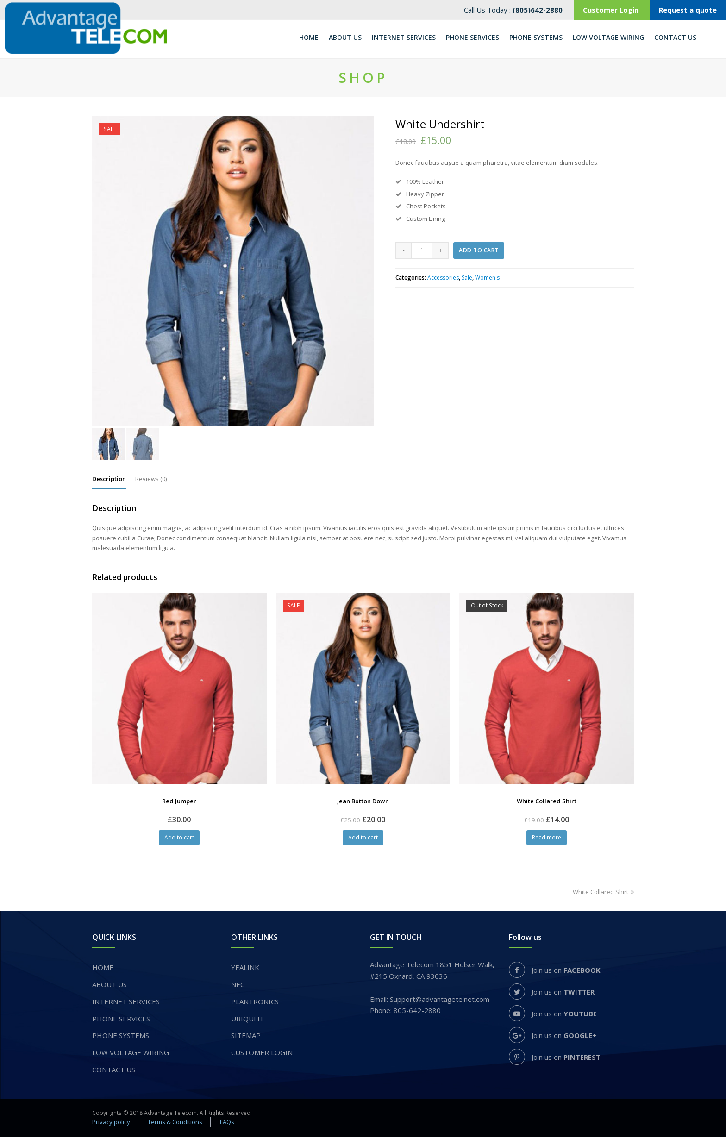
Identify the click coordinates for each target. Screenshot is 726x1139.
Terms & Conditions (175, 1124)
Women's (487, 280)
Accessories (443, 280)
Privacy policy (111, 1124)
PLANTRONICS (255, 1003)
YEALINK (245, 969)
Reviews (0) (151, 480)
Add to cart (479, 253)
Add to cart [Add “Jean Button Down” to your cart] (363, 840)
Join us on (555, 972)
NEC (237, 986)
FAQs (227, 1124)
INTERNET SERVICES (126, 1003)
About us (109, 986)
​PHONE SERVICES (121, 1020)
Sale (467, 280)
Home (102, 969)
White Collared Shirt (603, 894)
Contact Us (113, 1071)
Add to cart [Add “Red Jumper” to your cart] (179, 840)
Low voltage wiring (130, 1054)
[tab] (109, 480)
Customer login (262, 1054)
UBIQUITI (247, 1020)
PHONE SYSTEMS (120, 1037)
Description (109, 480)
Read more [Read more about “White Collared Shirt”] (546, 840)
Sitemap (246, 1037)
